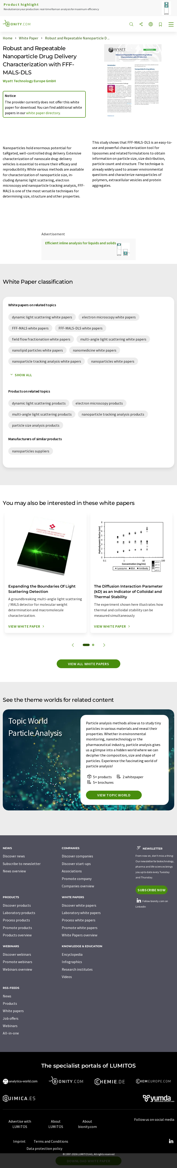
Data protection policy (44, 1148)
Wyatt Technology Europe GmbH (29, 81)
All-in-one (11, 1033)
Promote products (17, 927)
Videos (67, 976)
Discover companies (77, 856)
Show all (20, 375)
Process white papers (78, 920)
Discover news (14, 856)
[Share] (141, 24)
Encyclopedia (72, 954)
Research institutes (77, 969)
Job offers (10, 1018)
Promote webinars (17, 961)
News (7, 996)
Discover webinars (17, 954)
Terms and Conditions (51, 1141)
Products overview (17, 935)
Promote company (76, 878)
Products (10, 1003)
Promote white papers (79, 927)
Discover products (17, 905)
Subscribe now (151, 890)
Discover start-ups (76, 863)
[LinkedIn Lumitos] (171, 1141)
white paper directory (43, 113)
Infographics (72, 961)
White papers (13, 1010)
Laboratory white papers (81, 912)
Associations (72, 871)
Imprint (19, 1141)
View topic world (113, 795)
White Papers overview (79, 935)
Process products (16, 920)
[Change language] (151, 24)
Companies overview (78, 886)
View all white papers (88, 663)
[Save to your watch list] (160, 24)
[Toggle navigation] (171, 25)
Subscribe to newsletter (22, 863)
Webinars (10, 1025)
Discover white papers (79, 905)
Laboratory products (19, 912)
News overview (14, 871)
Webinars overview (17, 969)
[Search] (131, 24)
